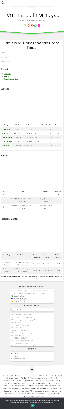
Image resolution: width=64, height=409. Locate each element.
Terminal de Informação (32, 14)
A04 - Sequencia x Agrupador (20, 325)
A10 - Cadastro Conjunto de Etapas (22, 340)
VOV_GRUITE (7, 133)
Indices (6, 76)
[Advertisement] (31, 107)
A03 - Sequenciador (17, 322)
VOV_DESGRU (6, 137)
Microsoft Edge (18, 298)
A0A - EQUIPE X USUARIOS (20, 338)
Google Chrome (19, 296)
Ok (32, 406)
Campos (7, 73)
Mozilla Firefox (18, 301)
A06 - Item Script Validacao (19, 330)
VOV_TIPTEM (7, 141)
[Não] (61, 403)
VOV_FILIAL (6, 129)
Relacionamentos (11, 79)
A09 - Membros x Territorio (20, 335)
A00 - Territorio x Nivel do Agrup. (21, 314)
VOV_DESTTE (7, 145)
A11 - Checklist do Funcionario (21, 343)
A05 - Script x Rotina (17, 327)
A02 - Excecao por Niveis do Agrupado (23, 320)
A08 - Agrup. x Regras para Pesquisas (23, 333)
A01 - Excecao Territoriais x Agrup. (22, 317)
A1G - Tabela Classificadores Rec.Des (23, 346)
